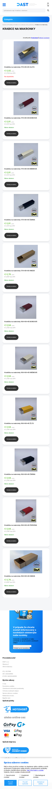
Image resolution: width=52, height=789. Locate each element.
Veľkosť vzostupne (44, 37)
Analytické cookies (24, 776)
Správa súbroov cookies (10, 693)
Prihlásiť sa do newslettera (21, 648)
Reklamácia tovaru (8, 695)
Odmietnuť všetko (40, 783)
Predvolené (34, 37)
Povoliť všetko (10, 783)
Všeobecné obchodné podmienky (13, 688)
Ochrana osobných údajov (11, 691)
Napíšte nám (6, 698)
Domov (5, 24)
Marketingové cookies (39, 776)
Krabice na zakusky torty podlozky (24, 24)
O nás (4, 684)
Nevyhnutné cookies (9, 776)
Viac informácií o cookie (35, 770)
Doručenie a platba (8, 686)
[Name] (48, 10)
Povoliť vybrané (25, 783)
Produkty (10, 24)
